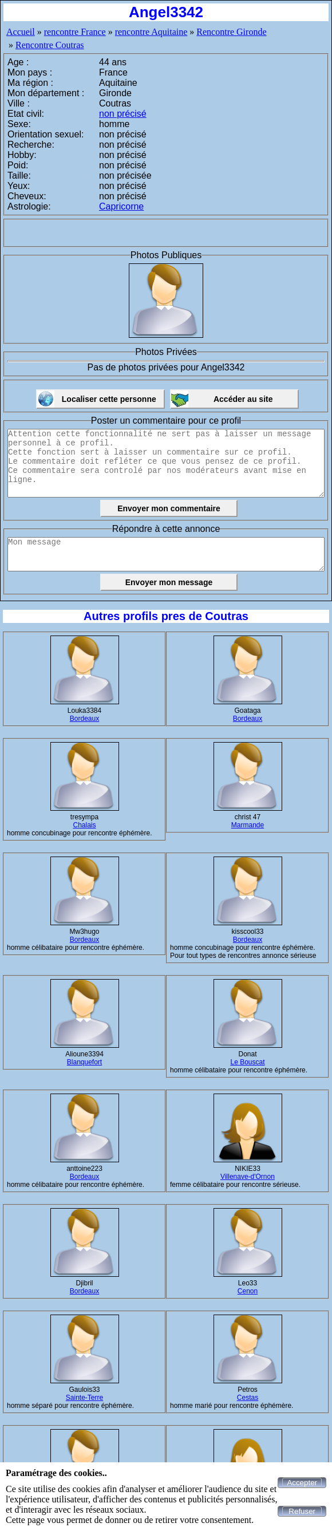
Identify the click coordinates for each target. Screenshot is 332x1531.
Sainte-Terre (84, 1398)
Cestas (247, 1398)
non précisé (123, 114)
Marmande (247, 825)
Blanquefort (84, 1062)
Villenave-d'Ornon (247, 1177)
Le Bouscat (247, 1062)
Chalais (84, 825)
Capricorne (121, 206)
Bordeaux (84, 719)
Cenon (248, 1291)
